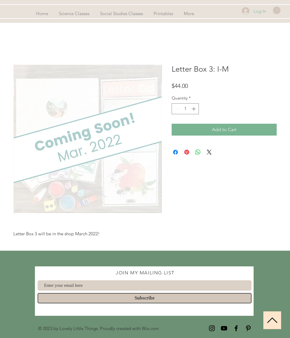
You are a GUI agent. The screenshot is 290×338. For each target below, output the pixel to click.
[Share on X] (209, 152)
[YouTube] (224, 328)
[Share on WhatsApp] (198, 152)
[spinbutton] (185, 109)
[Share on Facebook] (175, 152)
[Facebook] (236, 328)
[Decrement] (176, 109)
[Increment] (194, 109)
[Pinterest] (248, 328)
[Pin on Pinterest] (186, 152)
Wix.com (150, 328)
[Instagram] (212, 328)
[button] (277, 10)
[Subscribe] (145, 298)
